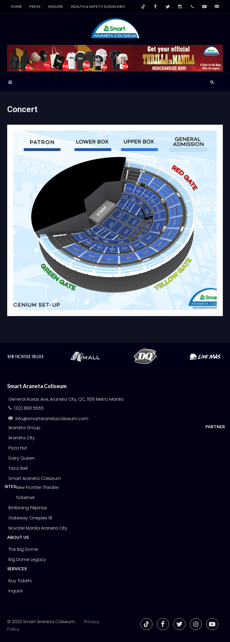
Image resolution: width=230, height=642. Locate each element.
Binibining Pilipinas (27, 508)
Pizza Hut (17, 448)
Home (16, 6)
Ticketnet (25, 498)
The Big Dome (23, 549)
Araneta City (21, 438)
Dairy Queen (21, 458)
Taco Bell (18, 468)
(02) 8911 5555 (29, 408)
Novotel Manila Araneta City (37, 528)
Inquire (15, 591)
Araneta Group (24, 428)
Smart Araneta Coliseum (34, 478)
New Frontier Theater (37, 487)
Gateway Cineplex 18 (30, 518)
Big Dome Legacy (27, 559)
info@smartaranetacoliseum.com (51, 419)
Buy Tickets (20, 581)
